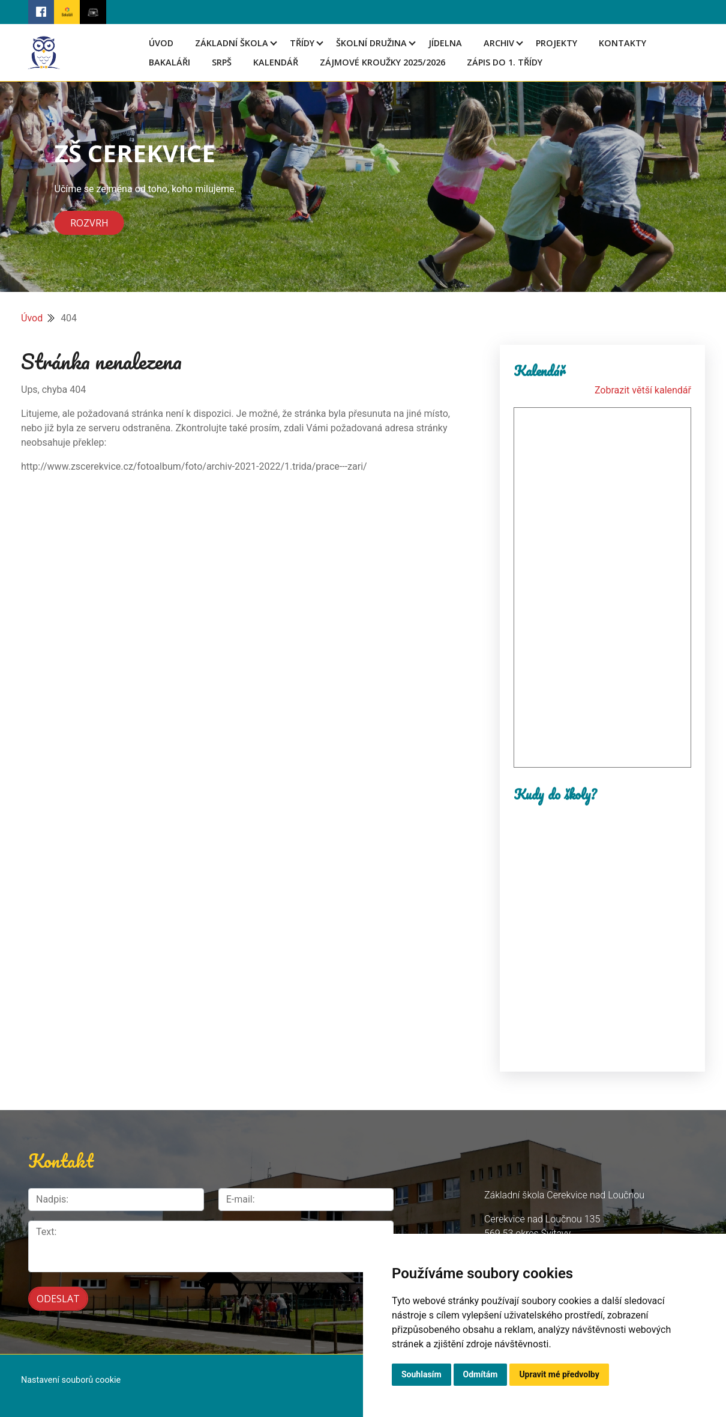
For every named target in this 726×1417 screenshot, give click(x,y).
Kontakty (622, 43)
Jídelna (445, 43)
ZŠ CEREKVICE (135, 152)
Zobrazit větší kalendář (643, 390)
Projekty (556, 43)
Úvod (161, 43)
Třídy (302, 43)
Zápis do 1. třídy (504, 62)
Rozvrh (89, 222)
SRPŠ (222, 62)
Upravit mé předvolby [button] (559, 1374)
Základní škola (231, 43)
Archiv (499, 43)
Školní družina (371, 43)
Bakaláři (169, 62)
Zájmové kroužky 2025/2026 (382, 62)
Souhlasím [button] (421, 1374)
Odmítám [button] (480, 1374)
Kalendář (275, 62)
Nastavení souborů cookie (71, 1380)
